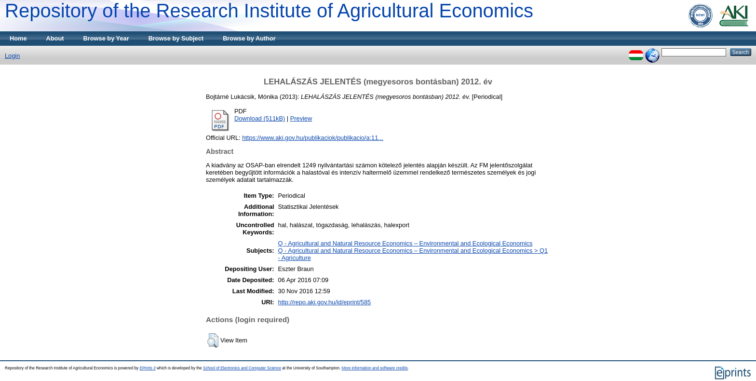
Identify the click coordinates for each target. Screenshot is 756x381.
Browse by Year (106, 38)
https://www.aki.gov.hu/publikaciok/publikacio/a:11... (312, 137)
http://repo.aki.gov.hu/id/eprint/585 (324, 302)
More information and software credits (375, 368)
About (55, 38)
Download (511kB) (259, 118)
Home (18, 38)
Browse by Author (249, 38)
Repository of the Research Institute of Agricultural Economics (269, 10)
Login (12, 55)
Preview (301, 118)
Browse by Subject (176, 38)
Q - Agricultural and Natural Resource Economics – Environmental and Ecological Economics (405, 243)
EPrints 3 (147, 368)
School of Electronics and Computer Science (242, 368)
